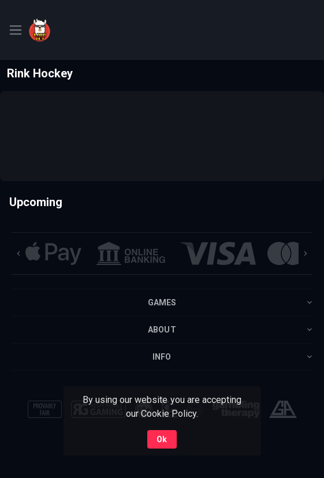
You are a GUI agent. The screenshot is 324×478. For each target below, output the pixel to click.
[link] (69, 30)
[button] (53, 253)
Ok (162, 439)
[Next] (305, 253)
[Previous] (18, 253)
